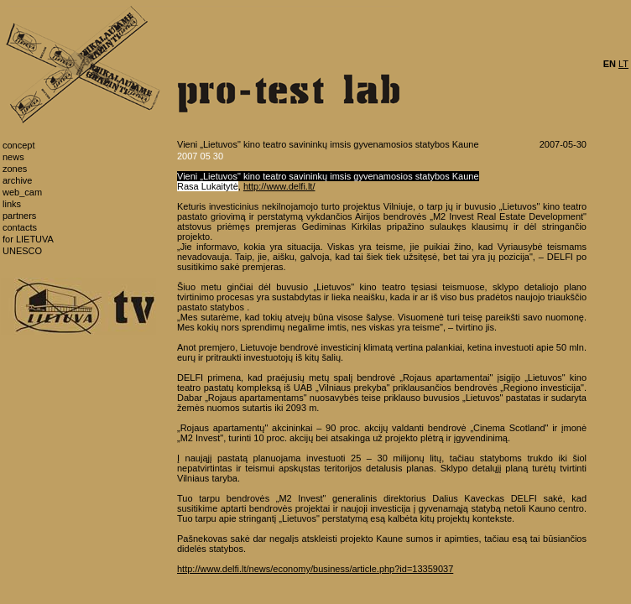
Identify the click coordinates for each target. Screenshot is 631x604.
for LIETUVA (28, 239)
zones (15, 169)
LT (623, 64)
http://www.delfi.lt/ (279, 186)
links (12, 204)
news (13, 157)
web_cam (22, 192)
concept (19, 145)
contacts (20, 227)
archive (17, 180)
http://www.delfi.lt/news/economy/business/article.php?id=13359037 (315, 569)
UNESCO (22, 251)
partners (19, 216)
